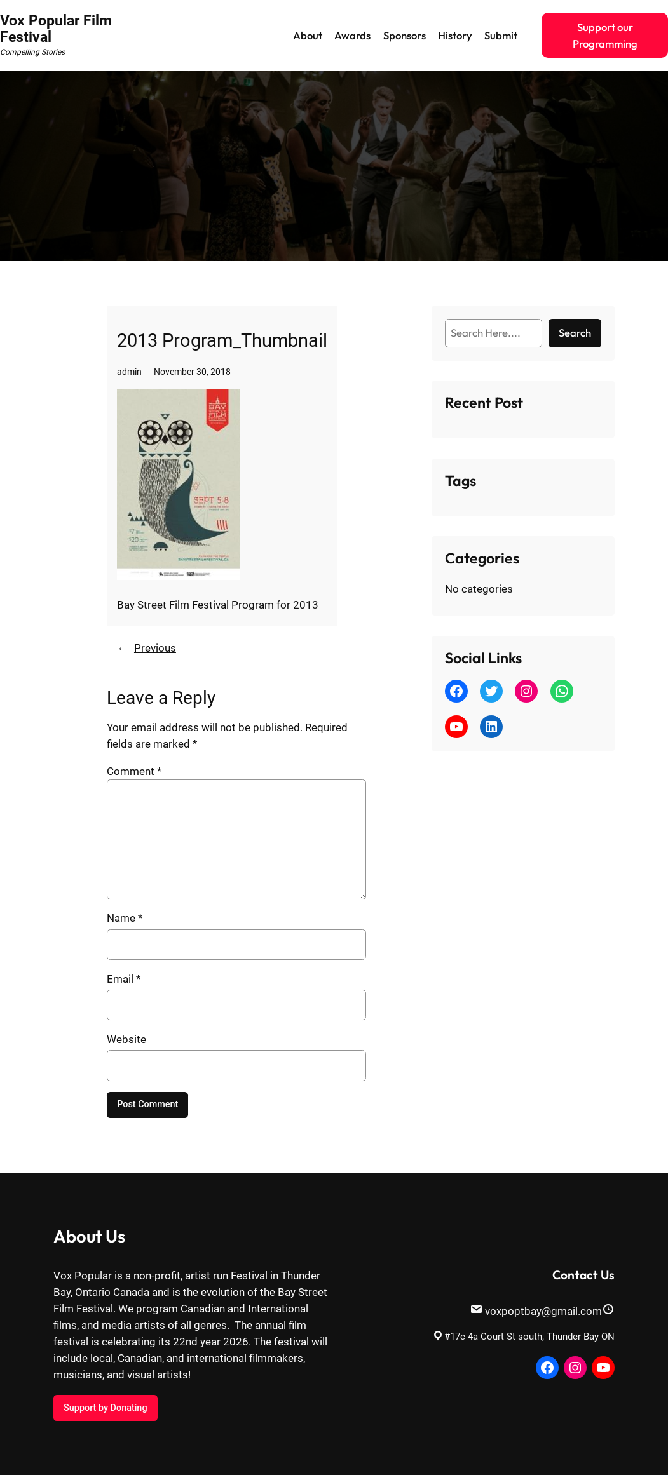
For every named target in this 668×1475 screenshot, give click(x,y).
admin (129, 372)
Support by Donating (105, 1408)
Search (575, 332)
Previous (155, 648)
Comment (134, 771)
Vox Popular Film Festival (56, 29)
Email (123, 979)
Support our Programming (605, 35)
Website (126, 1039)
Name (124, 918)
